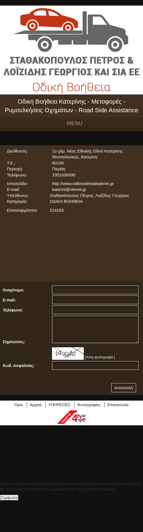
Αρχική (36, 405)
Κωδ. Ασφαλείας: (19, 365)
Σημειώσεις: (14, 341)
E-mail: (9, 300)
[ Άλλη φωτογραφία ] (100, 357)
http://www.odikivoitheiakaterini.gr (83, 183)
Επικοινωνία (118, 405)
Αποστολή (123, 387)
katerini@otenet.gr (69, 189)
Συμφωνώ (9, 497)
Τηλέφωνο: (13, 310)
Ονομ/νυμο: (13, 290)
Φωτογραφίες (88, 405)
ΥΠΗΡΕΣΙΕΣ (59, 405)
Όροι (18, 405)
